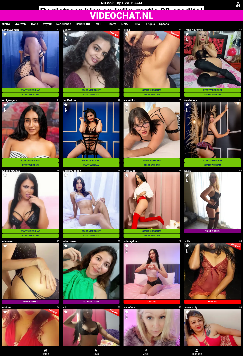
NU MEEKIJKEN (212, 231)
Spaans (164, 24)
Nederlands (63, 24)
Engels (150, 24)
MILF (99, 24)
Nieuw (6, 24)
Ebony (112, 24)
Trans (34, 24)
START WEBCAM (30, 95)
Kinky (124, 24)
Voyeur (47, 24)
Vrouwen (20, 24)
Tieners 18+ (82, 24)
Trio (137, 24)
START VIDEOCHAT (30, 90)
